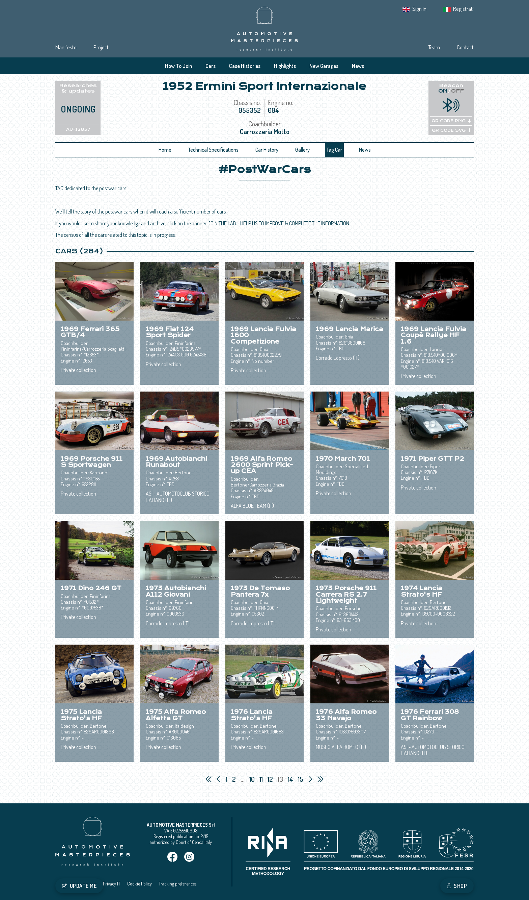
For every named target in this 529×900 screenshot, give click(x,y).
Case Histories (244, 65)
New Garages (323, 65)
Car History (266, 149)
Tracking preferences (177, 883)
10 (252, 779)
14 (291, 779)
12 (271, 779)
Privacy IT (111, 883)
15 (301, 779)
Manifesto (66, 47)
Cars (210, 65)
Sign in (419, 8)
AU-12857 (78, 129)
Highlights (285, 65)
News (358, 65)
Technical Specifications (213, 149)
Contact (465, 47)
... (243, 779)
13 (281, 779)
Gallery (302, 149)
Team (434, 47)
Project (101, 47)
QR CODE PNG (451, 121)
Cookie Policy (139, 883)
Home (165, 149)
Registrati (463, 8)
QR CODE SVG (451, 130)
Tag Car (334, 149)
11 (261, 779)
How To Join (178, 65)
